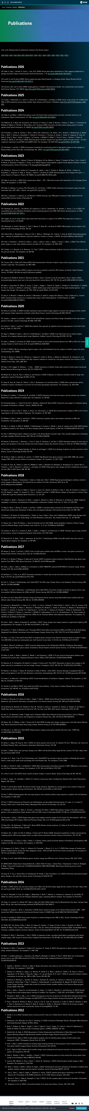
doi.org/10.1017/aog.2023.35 (41, 165)
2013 (57, 55)
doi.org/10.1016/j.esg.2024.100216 (43, 127)
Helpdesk (41, 1101)
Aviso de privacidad (64, 1102)
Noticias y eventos (28, 1103)
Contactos (34, 1101)
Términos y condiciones (57, 1102)
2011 (66, 55)
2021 (23, 55)
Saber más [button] (53, 1108)
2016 (44, 55)
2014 (53, 55)
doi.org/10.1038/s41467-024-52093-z (44, 117)
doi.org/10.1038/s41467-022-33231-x (13, 213)
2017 (39, 55)
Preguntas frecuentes (49, 1102)
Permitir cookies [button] (81, 1108)
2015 (48, 55)
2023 (15, 55)
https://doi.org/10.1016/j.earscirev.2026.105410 (40, 89)
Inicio (3, 7)
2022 (19, 55)
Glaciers (15, 7)
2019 (31, 55)
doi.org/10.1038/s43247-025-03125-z (59, 74)
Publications (21, 7)
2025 (6, 55)
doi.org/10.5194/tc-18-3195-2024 (68, 142)
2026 (2, 55)
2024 (11, 55)
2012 (61, 55)
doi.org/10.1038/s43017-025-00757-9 (21, 81)
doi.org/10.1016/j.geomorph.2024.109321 (56, 150)
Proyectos (8, 7)
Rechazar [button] (71, 1108)
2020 (27, 55)
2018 (35, 55)
